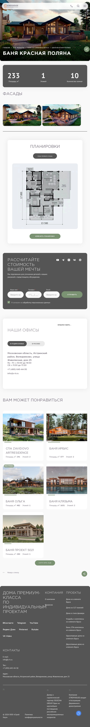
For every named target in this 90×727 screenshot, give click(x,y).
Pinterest (23, 630)
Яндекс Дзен (9, 630)
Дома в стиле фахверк (75, 613)
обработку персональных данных (36, 302)
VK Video (7, 636)
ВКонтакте (8, 623)
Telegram (21, 623)
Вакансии (49, 605)
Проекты (73, 593)
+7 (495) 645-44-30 (17, 369)
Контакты (11, 650)
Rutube (35, 630)
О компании (50, 599)
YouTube (34, 623)
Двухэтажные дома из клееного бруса (75, 645)
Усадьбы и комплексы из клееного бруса (75, 620)
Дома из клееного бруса (73, 600)
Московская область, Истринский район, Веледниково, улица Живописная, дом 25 (36, 676)
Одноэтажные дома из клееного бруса (75, 637)
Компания (54, 593)
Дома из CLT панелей (74, 607)
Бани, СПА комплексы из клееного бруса (75, 628)
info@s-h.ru (13, 373)
